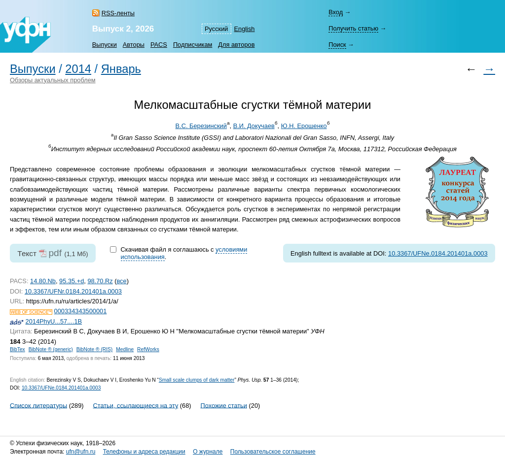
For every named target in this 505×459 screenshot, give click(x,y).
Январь (121, 69)
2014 (78, 69)
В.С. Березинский (201, 126)
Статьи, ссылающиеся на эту (135, 405)
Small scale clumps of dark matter (197, 380)
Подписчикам (192, 44)
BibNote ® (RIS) (94, 349)
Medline (125, 349)
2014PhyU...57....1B (54, 321)
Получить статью (353, 28)
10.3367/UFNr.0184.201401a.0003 (73, 291)
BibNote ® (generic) (51, 349)
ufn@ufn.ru (81, 451)
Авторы (133, 44)
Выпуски (104, 44)
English (244, 29)
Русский (216, 29)
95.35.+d (71, 281)
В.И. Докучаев (254, 126)
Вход (335, 12)
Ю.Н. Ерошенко (304, 126)
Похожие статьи (224, 405)
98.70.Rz (99, 281)
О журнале (207, 451)
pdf (55, 253)
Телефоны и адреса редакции (144, 451)
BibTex (17, 349)
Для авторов (236, 44)
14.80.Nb (43, 281)
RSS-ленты (118, 13)
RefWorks (148, 349)
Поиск (337, 44)
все (121, 281)
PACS (158, 44)
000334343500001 (80, 311)
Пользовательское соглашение (273, 451)
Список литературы (38, 405)
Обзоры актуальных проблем (53, 80)
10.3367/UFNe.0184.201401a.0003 (438, 253)
